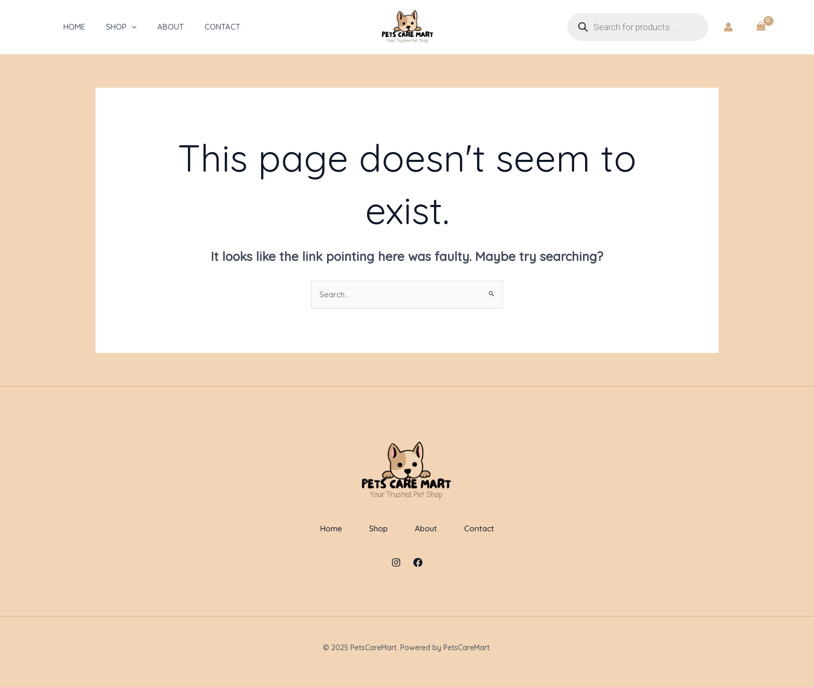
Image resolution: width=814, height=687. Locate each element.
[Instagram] (396, 570)
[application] (128, 27)
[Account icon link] (728, 27)
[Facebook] (418, 570)
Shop (117, 27)
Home (71, 27)
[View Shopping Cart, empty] (761, 27)
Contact (219, 27)
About (167, 27)
